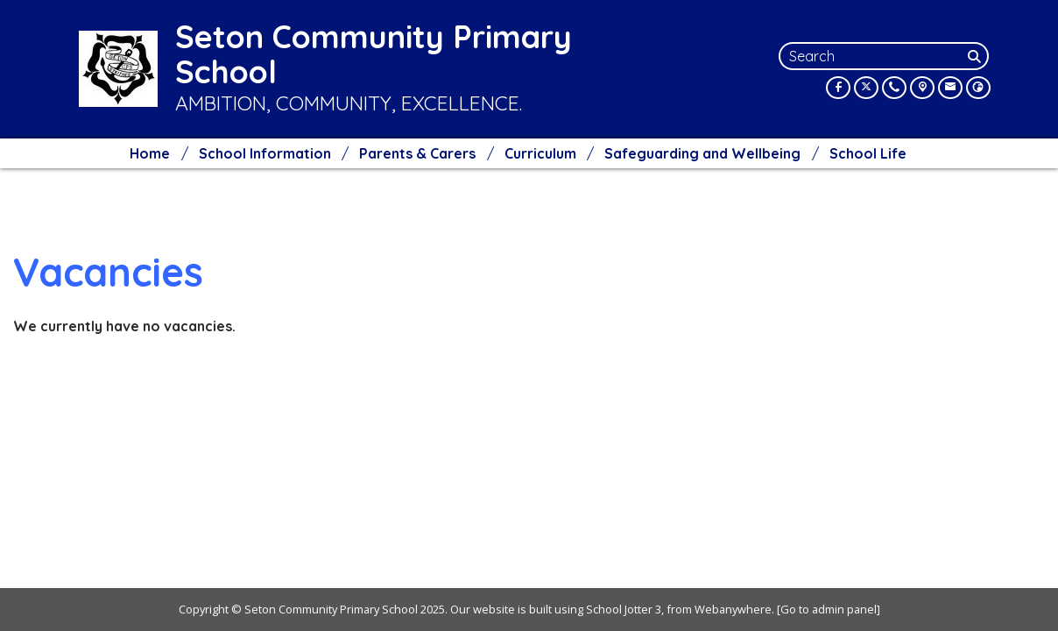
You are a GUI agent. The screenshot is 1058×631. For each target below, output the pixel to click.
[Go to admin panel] (828, 609)
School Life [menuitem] (867, 153)
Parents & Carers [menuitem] (417, 153)
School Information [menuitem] (265, 153)
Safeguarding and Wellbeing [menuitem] (702, 153)
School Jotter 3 (623, 609)
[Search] (976, 56)
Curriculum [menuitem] (540, 153)
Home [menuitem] (150, 153)
